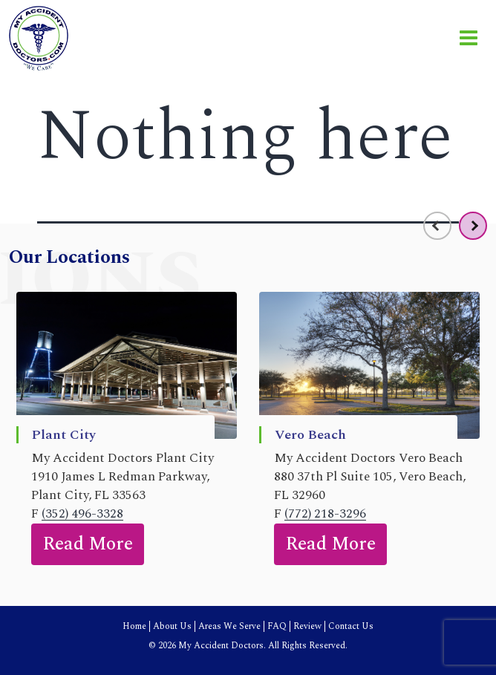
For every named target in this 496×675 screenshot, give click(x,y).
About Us (172, 626)
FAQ (277, 626)
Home (134, 626)
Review (307, 626)
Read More (87, 544)
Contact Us (350, 626)
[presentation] (437, 226)
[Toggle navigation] (468, 38)
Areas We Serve (229, 626)
